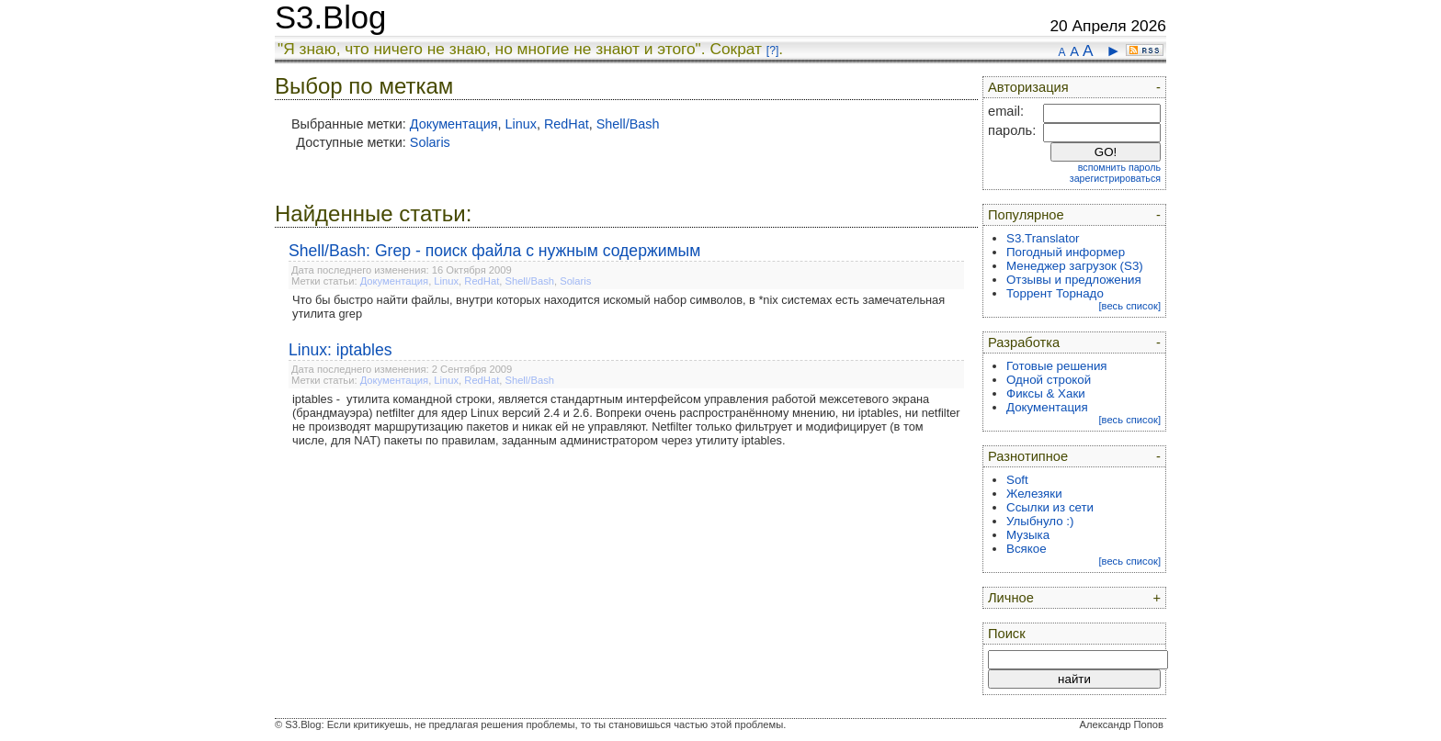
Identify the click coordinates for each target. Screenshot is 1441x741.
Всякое (1026, 549)
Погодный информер (1065, 252)
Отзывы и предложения (1073, 279)
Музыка (1028, 535)
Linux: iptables (340, 350)
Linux (521, 124)
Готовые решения (1056, 366)
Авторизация (1028, 87)
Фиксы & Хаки (1045, 393)
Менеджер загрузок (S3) (1074, 266)
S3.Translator (1043, 238)
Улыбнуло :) (1039, 521)
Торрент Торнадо (1055, 293)
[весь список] (1129, 305)
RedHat (566, 124)
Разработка (1024, 342)
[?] (772, 50)
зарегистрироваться (1115, 178)
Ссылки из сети (1050, 507)
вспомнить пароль (1119, 167)
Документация (454, 124)
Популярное (1026, 215)
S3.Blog (330, 17)
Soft (1017, 480)
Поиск (1007, 633)
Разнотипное (1028, 456)
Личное (1011, 597)
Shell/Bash (628, 124)
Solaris (430, 142)
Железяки (1034, 493)
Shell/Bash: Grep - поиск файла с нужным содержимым (494, 250)
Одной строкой (1048, 380)
